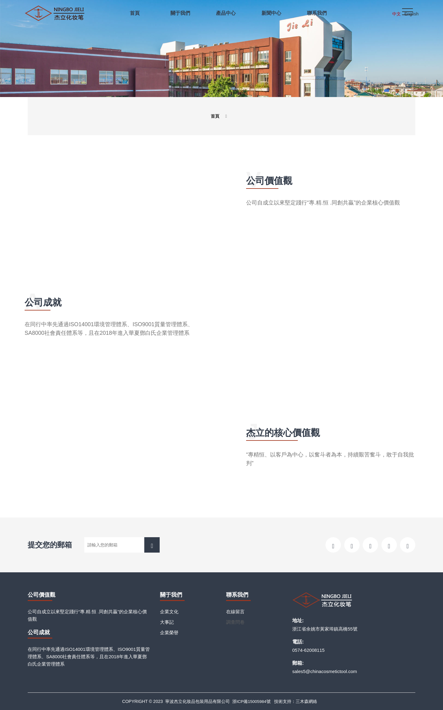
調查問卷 (235, 622)
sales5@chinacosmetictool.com (324, 671)
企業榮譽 (169, 632)
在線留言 (235, 611)
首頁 (215, 116)
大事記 (167, 622)
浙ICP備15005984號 (251, 701)
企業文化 (169, 611)
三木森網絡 (307, 701)
